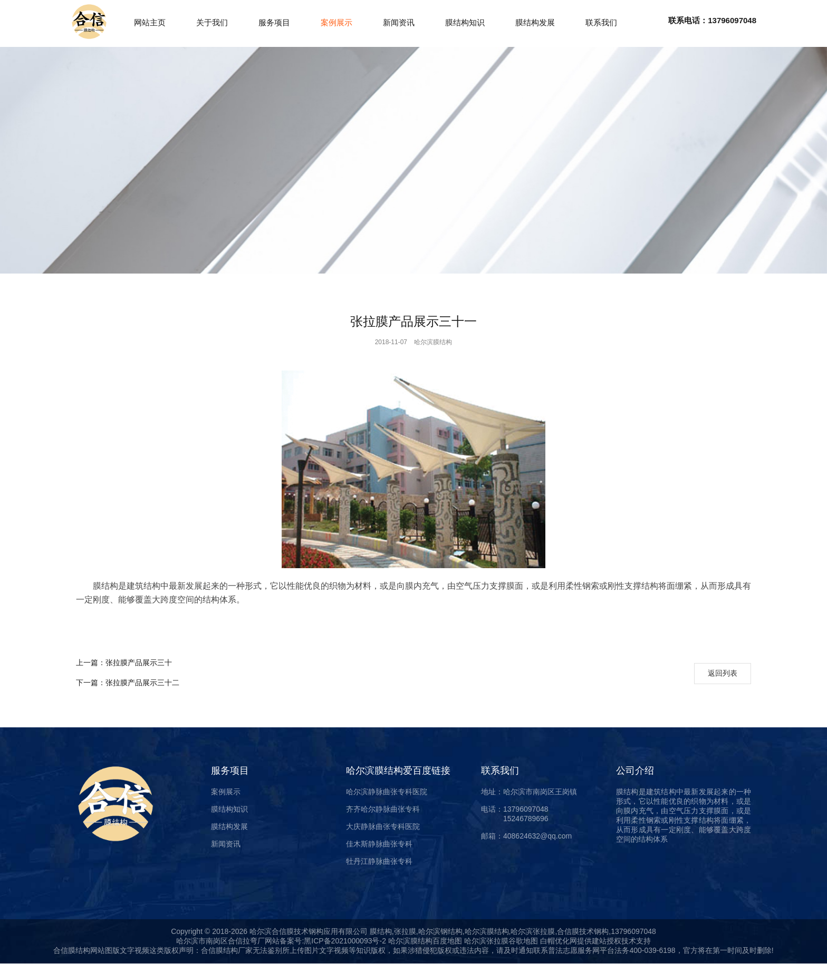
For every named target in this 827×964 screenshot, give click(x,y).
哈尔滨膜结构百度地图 (425, 941)
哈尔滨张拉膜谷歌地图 (500, 941)
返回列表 (722, 673)
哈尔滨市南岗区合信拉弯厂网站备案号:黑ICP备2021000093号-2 (281, 941)
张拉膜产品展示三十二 (127, 682)
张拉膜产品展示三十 (124, 662)
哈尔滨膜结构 (433, 342)
